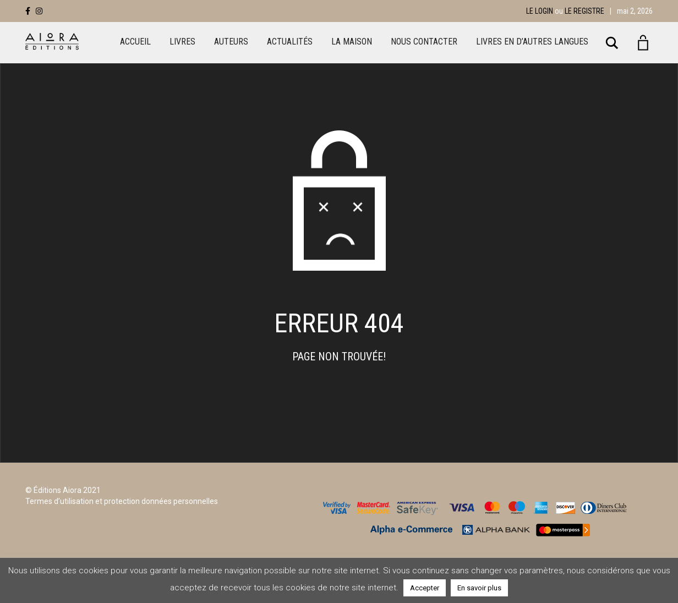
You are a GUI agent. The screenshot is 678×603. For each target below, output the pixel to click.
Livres (182, 41)
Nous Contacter (424, 41)
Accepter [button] (424, 588)
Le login (539, 11)
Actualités (290, 41)
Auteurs (231, 41)
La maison (351, 41)
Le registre (584, 11)
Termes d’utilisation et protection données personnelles (121, 501)
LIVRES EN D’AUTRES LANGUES (532, 41)
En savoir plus (479, 588)
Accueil (135, 41)
